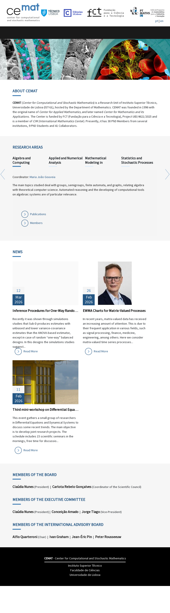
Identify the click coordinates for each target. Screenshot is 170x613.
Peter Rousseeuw (108, 537)
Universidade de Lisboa (85, 575)
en (161, 21)
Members (36, 223)
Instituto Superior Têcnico (85, 566)
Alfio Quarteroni (25, 537)
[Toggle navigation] (8, 32)
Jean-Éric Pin (82, 537)
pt (156, 21)
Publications (38, 214)
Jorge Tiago (91, 511)
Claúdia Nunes (23, 486)
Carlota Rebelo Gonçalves (71, 486)
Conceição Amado (65, 511)
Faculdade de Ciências (85, 570)
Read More (31, 351)
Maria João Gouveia (42, 177)
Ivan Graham (59, 537)
